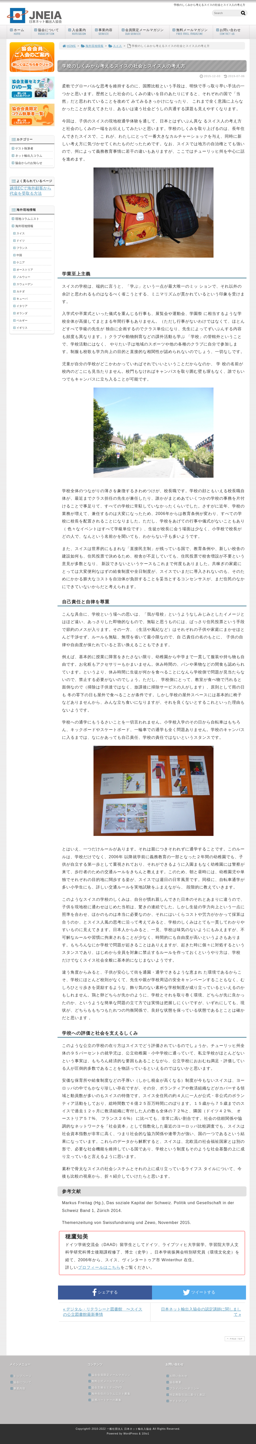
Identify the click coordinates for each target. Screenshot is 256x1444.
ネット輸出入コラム (28, 155)
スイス (115, 45)
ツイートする (199, 1293)
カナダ (20, 291)
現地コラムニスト (27, 219)
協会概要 (174, 1382)
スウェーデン (24, 284)
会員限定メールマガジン (145, 32)
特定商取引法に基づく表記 (186, 1394)
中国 (19, 255)
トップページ (21, 1375)
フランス (22, 247)
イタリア (22, 305)
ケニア (20, 262)
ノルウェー (23, 276)
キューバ (22, 298)
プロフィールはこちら (99, 1267)
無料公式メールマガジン (106, 1381)
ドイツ (20, 240)
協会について (49, 32)
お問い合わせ (232, 32)
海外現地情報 (92, 45)
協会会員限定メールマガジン (109, 1374)
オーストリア (24, 269)
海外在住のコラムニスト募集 (109, 1393)
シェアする (105, 1293)
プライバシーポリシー (183, 1388)
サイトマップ (177, 1400)
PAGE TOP (234, 1338)
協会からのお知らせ (28, 163)
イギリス (22, 327)
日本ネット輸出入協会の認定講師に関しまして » (201, 1312)
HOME (69, 45)
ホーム (20, 32)
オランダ (22, 313)
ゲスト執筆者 (24, 148)
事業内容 (106, 32)
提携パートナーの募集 (105, 1399)
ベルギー (22, 320)
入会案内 (80, 32)
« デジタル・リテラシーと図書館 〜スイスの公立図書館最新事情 (102, 1312)
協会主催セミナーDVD (105, 1387)
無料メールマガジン (192, 32)
